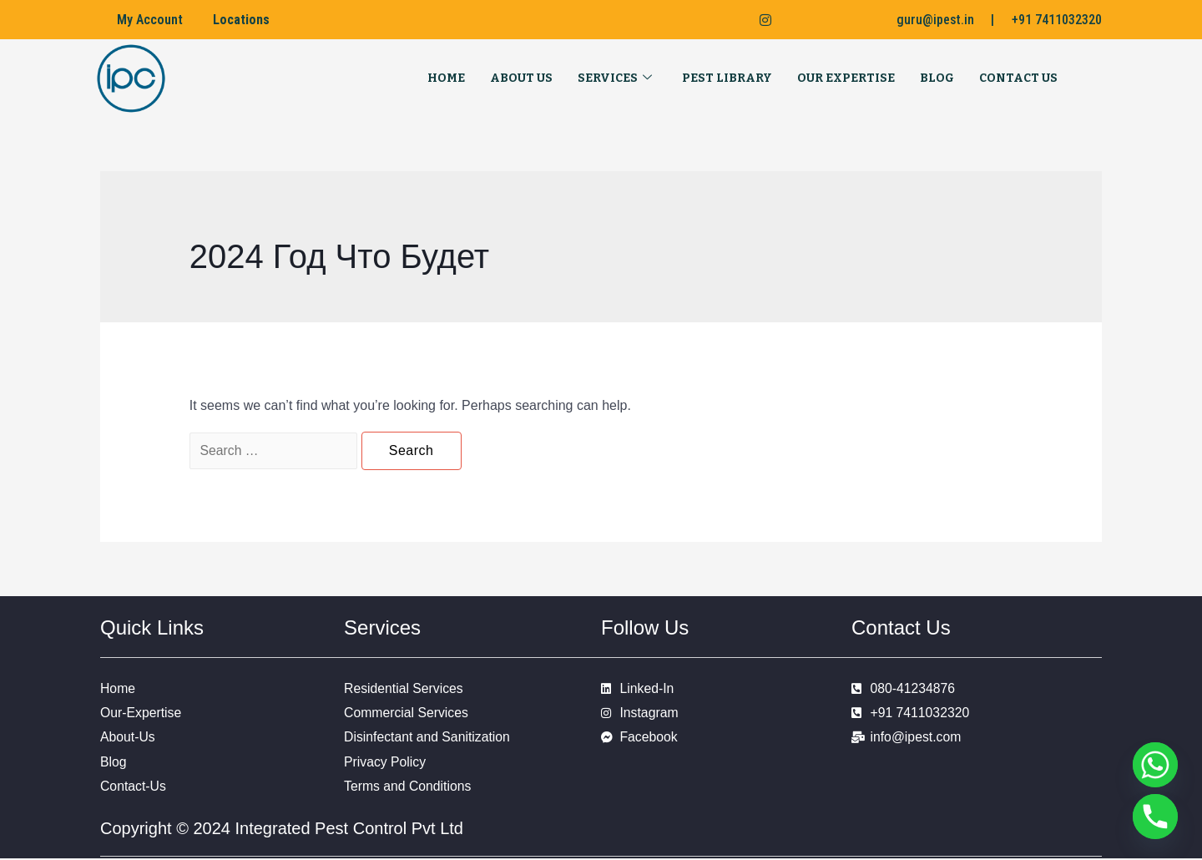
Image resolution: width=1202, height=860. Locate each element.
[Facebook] (691, 20)
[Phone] (1155, 816)
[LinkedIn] (724, 20)
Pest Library (727, 78)
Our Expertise (846, 78)
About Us (521, 78)
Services (615, 78)
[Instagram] (758, 20)
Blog (937, 78)
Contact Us (1018, 78)
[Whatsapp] (1155, 764)
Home (446, 78)
